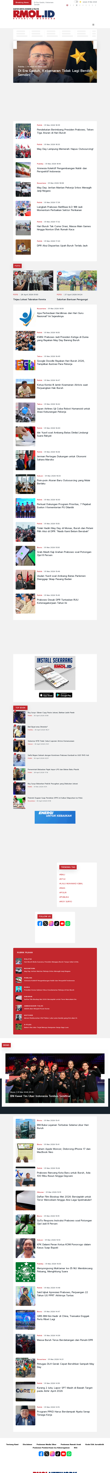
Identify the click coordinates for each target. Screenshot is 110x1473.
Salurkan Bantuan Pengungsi (72, 299)
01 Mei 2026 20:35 (25, 1092)
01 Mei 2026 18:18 (53, 164)
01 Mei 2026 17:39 (52, 202)
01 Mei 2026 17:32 (52, 222)
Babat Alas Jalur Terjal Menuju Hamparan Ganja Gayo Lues (46, 1027)
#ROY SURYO (65, 901)
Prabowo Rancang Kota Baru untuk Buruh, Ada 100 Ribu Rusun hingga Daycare (63, 1174)
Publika (21, 66)
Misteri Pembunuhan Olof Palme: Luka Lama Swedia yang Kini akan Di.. (50, 1018)
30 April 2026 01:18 (44, 801)
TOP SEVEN (20, 707)
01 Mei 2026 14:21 (55, 1359)
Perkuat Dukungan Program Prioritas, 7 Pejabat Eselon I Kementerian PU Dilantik (64, 506)
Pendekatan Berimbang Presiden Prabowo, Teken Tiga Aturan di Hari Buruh (65, 131)
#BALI (62, 874)
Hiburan (40, 1192)
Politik (39, 125)
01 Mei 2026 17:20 (52, 241)
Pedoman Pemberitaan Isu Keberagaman (51, 1447)
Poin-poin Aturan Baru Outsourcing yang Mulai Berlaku (63, 482)
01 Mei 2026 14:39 (52, 1336)
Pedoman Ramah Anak (71, 1444)
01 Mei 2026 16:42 (52, 404)
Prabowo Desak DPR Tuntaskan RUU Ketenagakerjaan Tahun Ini (57, 601)
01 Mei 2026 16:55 (52, 333)
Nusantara (41, 183)
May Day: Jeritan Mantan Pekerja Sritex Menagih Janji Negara (64, 189)
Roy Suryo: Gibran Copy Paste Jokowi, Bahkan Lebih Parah (51, 712)
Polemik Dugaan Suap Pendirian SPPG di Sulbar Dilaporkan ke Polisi (55, 798)
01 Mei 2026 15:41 (51, 1120)
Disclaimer (27, 1444)
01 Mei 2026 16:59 (56, 309)
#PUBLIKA (64, 897)
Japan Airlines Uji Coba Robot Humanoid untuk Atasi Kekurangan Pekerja (63, 410)
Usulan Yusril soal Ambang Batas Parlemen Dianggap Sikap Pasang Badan (61, 577)
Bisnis (39, 547)
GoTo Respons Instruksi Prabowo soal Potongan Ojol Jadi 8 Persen (64, 1222)
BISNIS (6, 1045)
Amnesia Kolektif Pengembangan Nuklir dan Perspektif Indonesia (62, 170)
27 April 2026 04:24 (73, 294)
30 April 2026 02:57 (41, 758)
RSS (75, 1447)
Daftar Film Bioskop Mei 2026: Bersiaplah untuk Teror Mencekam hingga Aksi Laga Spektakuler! (64, 1198)
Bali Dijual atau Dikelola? (38, 727)
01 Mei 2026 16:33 (53, 476)
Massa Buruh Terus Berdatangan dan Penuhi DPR (65, 1340)
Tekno (39, 356)
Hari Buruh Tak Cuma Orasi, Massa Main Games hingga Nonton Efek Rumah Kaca (64, 228)
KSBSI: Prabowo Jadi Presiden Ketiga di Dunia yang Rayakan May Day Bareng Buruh (62, 338)
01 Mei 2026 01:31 (40, 787)
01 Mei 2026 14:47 (52, 1312)
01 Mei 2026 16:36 (52, 452)
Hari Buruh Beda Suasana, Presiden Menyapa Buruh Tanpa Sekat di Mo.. (51, 962)
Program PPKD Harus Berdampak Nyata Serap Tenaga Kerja (63, 1413)
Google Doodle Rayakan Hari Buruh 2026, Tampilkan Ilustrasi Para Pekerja (61, 362)
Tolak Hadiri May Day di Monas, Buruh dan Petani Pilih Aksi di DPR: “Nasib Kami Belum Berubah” (65, 530)
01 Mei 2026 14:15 (52, 1407)
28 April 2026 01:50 (29, 294)
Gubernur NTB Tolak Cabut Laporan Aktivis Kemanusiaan (51, 741)
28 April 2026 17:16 (41, 772)
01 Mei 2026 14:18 (52, 1383)
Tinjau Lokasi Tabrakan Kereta (29, 299)
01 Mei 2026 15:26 (52, 1168)
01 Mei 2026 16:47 (52, 380)
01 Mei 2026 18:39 (52, 125)
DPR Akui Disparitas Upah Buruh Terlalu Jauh (62, 245)
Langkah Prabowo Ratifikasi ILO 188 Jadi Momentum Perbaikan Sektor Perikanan (59, 208)
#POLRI (62, 892)
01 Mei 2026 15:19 (53, 1192)
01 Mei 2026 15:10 (52, 1240)
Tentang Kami (12, 1444)
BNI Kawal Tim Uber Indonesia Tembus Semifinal (40, 1096)
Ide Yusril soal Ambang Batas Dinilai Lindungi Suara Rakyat (62, 434)
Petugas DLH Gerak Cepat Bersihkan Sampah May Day (65, 1365)
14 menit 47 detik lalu (37, 66)
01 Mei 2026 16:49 (52, 356)
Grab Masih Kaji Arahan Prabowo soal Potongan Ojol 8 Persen (64, 553)
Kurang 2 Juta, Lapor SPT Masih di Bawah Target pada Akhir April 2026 (65, 1389)
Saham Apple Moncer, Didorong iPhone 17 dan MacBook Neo (63, 1150)
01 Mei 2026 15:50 (52, 547)
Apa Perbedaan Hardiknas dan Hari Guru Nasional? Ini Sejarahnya (60, 314)
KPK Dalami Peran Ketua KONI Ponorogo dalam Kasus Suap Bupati (64, 1246)
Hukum (40, 476)
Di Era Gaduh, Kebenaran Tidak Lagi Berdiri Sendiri (51, 3)
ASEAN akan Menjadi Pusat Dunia (36, 1009)
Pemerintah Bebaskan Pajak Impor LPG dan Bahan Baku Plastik (53, 769)
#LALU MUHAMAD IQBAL (71, 883)
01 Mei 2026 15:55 (52, 524)
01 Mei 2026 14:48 (52, 1288)
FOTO (17, 266)
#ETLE (62, 879)
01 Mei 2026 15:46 (52, 571)
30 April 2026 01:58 (41, 715)
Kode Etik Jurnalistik (94, 1444)
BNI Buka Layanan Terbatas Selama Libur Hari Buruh (63, 1126)
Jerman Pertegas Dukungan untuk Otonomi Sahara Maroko (61, 458)
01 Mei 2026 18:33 (52, 144)
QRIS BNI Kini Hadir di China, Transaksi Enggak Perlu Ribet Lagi (63, 1317)
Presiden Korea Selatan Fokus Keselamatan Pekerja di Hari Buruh (49, 990)
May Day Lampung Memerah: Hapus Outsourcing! (65, 149)
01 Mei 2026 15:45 (52, 595)
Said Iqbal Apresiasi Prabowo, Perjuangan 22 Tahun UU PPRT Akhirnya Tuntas (62, 1294)
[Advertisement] (55, 103)
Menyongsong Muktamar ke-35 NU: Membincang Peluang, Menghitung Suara (64, 1270)
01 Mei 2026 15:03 (53, 1264)
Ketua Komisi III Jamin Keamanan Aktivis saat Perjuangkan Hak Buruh (62, 386)
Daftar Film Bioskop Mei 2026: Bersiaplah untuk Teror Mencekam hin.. (50, 999)
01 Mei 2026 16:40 (52, 428)
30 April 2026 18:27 (42, 730)
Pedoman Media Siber (46, 1444)
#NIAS (62, 888)
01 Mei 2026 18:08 (56, 183)
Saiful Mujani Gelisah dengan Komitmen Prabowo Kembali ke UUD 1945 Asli (58, 755)
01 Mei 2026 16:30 (52, 500)
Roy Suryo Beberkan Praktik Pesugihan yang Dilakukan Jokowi (53, 784)
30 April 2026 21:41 (42, 744)
